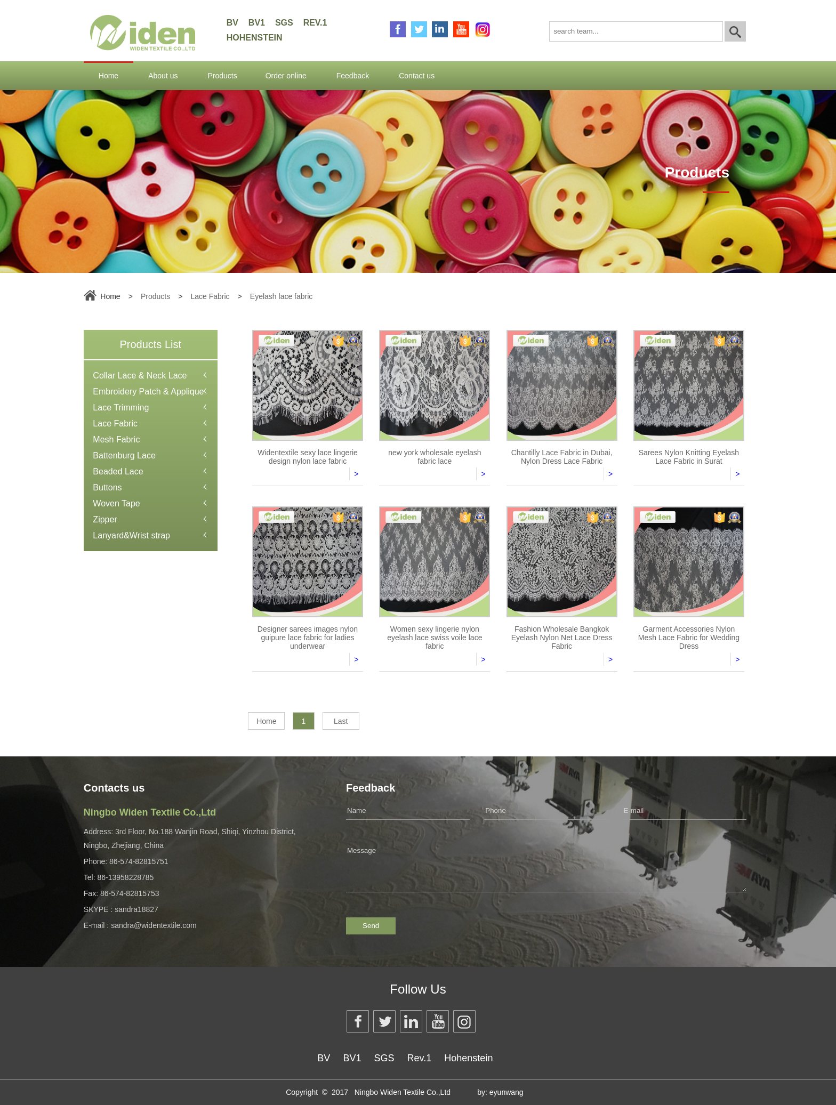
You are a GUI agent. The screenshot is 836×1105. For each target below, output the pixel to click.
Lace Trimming (121, 407)
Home (108, 75)
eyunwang (506, 1092)
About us (163, 75)
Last (341, 721)
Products (222, 75)
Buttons (107, 487)
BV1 (256, 22)
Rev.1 (315, 22)
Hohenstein (255, 37)
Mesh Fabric (116, 439)
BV (232, 22)
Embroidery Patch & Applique (148, 391)
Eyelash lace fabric (281, 296)
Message (546, 864)
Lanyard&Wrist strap (131, 535)
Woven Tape (116, 503)
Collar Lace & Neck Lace (140, 375)
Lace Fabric (209, 296)
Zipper (105, 519)
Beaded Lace (118, 471)
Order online (286, 75)
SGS (284, 22)
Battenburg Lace (124, 455)
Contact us (417, 75)
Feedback (352, 75)
